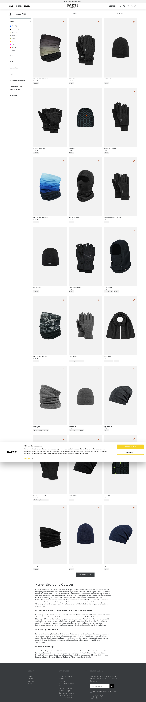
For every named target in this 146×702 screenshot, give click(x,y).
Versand (61, 679)
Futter (20, 56)
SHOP (42, 670)
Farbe (20, 21)
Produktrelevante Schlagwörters (20, 87)
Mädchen (31, 681)
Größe (20, 62)
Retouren (62, 681)
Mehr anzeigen (85, 575)
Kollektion (20, 95)
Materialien (20, 68)
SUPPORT (73, 670)
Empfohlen (120, 13)
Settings (27, 698)
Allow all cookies (130, 686)
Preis (20, 74)
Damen (30, 676)
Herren (30, 679)
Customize (130, 692)
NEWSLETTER (97, 670)
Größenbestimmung (65, 676)
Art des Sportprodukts (20, 80)
